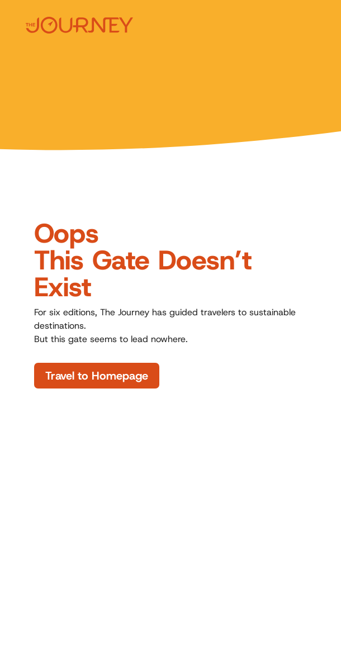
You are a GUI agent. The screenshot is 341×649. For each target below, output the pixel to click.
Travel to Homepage (96, 375)
